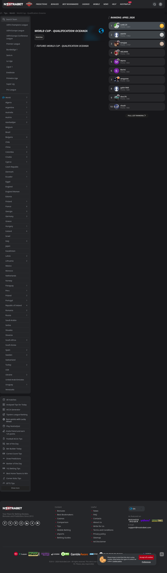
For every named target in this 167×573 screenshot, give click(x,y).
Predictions (41, 4)
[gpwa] (34, 554)
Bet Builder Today (12, 448)
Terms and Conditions (103, 530)
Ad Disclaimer (99, 541)
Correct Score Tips (12, 453)
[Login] (160, 4)
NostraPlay (125, 4)
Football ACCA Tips (12, 438)
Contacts (97, 518)
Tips (5, 13)
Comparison (62, 522)
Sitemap (97, 537)
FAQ (95, 514)
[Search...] (154, 4)
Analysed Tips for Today (15, 404)
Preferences (146, 562)
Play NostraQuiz (11, 426)
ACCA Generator (11, 409)
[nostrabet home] (12, 508)
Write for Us (98, 526)
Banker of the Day (12, 463)
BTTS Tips (9, 483)
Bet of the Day (11, 443)
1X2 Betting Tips (11, 468)
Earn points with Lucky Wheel (14, 420)
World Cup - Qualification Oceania (31, 13)
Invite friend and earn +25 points (14, 432)
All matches (9, 399)
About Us (97, 522)
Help (114, 4)
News (105, 4)
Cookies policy (117, 561)
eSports (60, 534)
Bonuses (55, 4)
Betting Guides (64, 537)
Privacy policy (99, 534)
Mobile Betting (64, 530)
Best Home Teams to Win (15, 473)
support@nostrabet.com (139, 527)
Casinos (86, 4)
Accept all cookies (146, 557)
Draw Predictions (12, 458)
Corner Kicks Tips (12, 478)
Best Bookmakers (70, 4)
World (12, 13)
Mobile (96, 4)
